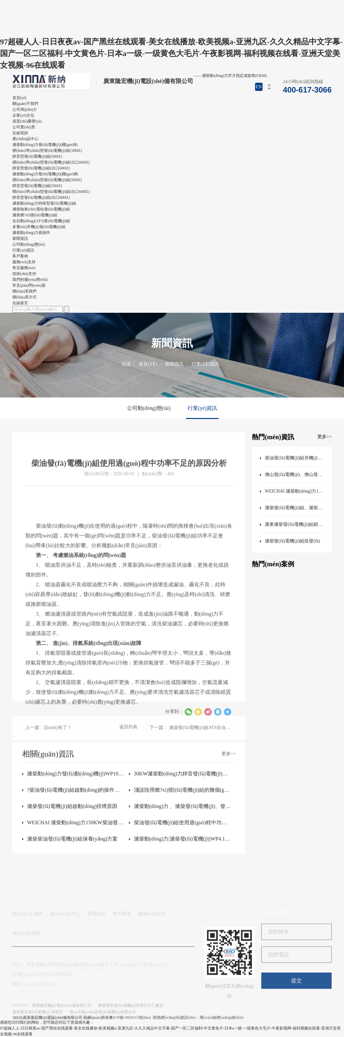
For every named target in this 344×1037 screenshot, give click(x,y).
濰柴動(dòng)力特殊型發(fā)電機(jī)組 (44, 203)
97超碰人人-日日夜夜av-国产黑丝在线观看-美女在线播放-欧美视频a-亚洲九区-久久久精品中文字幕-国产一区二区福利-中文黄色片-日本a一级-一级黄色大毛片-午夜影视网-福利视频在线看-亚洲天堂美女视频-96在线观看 (171, 53)
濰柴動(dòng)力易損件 (31, 232)
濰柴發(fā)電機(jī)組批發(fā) (292, 541)
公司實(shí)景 (23, 127)
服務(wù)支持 (151, 960)
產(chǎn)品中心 (65, 960)
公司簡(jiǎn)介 (24, 109)
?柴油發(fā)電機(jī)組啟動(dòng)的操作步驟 (75, 790)
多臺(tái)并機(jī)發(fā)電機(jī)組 (38, 226)
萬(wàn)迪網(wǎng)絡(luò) (222, 1019)
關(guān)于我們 (27, 960)
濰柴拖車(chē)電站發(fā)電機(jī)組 (41, 209)
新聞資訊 (174, 364)
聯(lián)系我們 (26, 980)
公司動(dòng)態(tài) (28, 244)
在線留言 (20, 303)
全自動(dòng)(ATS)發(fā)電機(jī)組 (41, 221)
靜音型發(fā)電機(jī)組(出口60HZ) (41, 168)
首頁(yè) (148, 364)
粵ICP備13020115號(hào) (130, 1019)
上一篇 (48, 735)
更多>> (324, 436)
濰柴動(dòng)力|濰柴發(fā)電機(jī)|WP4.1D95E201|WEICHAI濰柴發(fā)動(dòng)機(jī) (182, 839)
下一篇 (191, 735)
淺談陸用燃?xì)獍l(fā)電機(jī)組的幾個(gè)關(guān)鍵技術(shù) (182, 790)
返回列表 (128, 734)
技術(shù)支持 (24, 273)
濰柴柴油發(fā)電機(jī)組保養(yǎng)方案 (72, 839)
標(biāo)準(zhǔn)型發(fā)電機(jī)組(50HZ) (47, 150)
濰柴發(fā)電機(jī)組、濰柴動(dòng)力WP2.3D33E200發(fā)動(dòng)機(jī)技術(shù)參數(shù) (294, 507)
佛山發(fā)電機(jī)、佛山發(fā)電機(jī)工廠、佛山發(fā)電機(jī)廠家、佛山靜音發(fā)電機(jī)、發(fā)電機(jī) (294, 474)
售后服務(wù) (24, 268)
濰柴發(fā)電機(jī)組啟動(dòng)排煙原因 (72, 806)
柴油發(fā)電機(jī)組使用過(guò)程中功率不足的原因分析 (182, 822)
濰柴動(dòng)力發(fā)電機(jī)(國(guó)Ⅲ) (45, 174)
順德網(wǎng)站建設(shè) (174, 1019)
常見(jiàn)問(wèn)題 (29, 285)
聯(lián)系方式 (24, 297)
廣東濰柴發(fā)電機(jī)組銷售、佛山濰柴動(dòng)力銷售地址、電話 (294, 524)
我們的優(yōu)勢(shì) (30, 279)
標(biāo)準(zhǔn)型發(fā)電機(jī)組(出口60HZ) (51, 162)
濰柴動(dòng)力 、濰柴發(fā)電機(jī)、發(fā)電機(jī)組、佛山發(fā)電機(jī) (182, 806)
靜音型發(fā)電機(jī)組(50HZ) (37, 156)
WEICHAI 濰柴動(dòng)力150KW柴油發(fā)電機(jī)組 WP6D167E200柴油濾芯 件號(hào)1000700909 (75, 822)
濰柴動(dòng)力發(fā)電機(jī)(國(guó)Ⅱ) (45, 144)
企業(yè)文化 (23, 115)
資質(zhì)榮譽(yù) (27, 121)
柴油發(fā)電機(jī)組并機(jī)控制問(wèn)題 (294, 457)
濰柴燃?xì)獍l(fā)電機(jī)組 (34, 215)
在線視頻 (20, 133)
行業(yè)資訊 (23, 250)
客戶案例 (122, 960)
